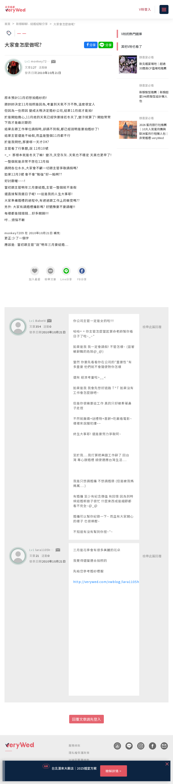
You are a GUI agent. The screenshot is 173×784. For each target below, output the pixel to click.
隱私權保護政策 (79, 752)
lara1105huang (46, 550)
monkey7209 (40, 61)
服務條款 (75, 745)
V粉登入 (145, 9)
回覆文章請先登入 (86, 719)
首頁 (7, 24)
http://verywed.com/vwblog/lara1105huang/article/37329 (122, 581)
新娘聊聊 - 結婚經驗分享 (32, 24)
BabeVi (40, 320)
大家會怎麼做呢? (64, 24)
